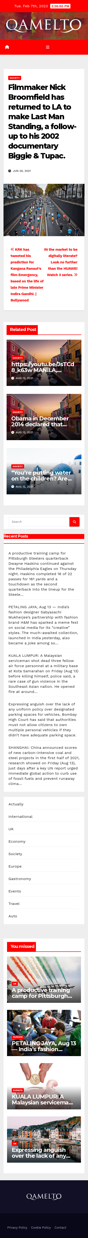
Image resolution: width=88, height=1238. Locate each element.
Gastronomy (19, 879)
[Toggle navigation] (47, 47)
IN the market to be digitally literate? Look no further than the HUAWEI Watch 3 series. (60, 262)
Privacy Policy (17, 1227)
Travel (13, 903)
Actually (15, 804)
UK (11, 829)
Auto (12, 916)
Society (15, 78)
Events (14, 891)
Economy (17, 841)
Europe (15, 866)
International (20, 816)
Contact (60, 1227)
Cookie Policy (41, 1227)
